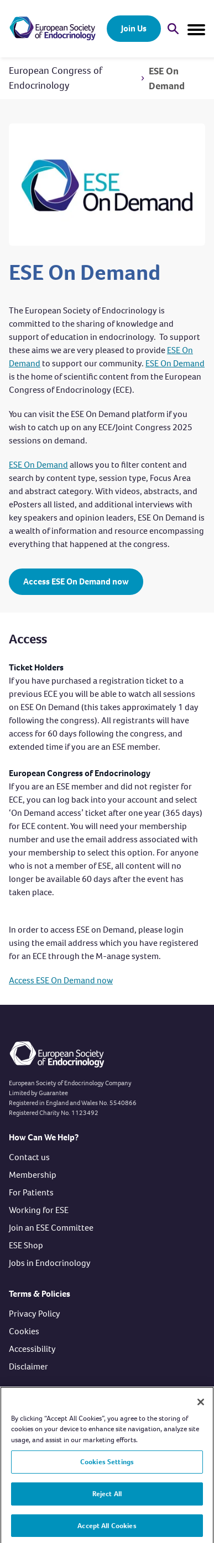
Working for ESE (39, 1210)
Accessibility (32, 1349)
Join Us (134, 28)
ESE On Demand (167, 78)
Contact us (29, 1157)
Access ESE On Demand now (76, 581)
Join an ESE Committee (51, 1227)
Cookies (24, 1331)
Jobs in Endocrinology (50, 1263)
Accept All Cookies (106, 1529)
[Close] (201, 1405)
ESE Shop (26, 1245)
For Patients (31, 1192)
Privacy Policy (34, 1313)
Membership (32, 1175)
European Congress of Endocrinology (55, 78)
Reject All (107, 1497)
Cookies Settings (107, 1465)
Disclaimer (28, 1366)
